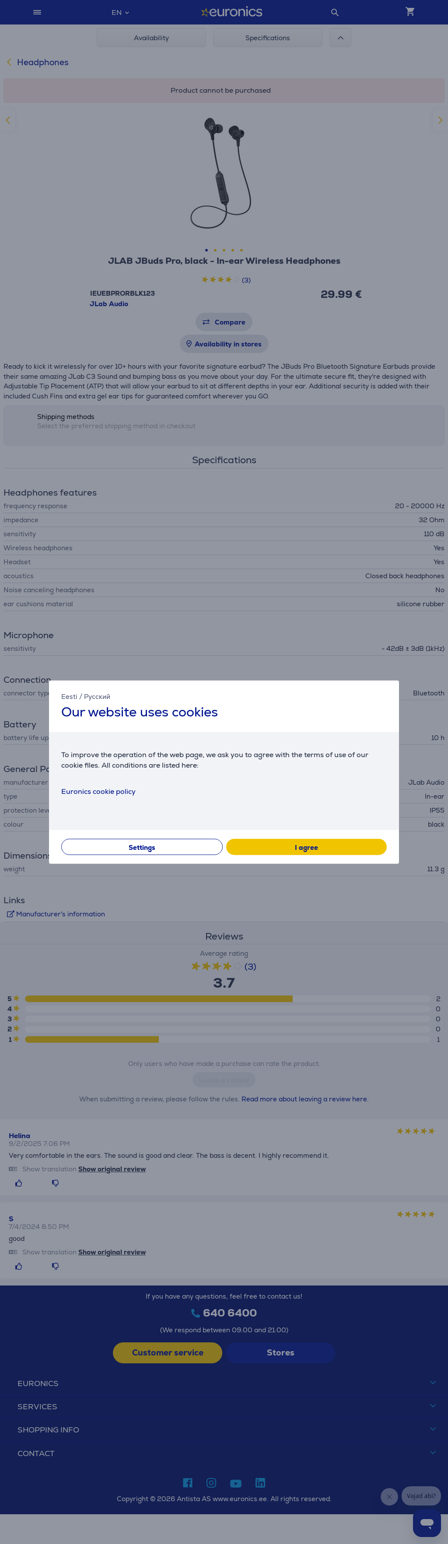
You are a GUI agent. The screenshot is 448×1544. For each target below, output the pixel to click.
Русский (97, 696)
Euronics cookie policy (98, 791)
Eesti (69, 696)
